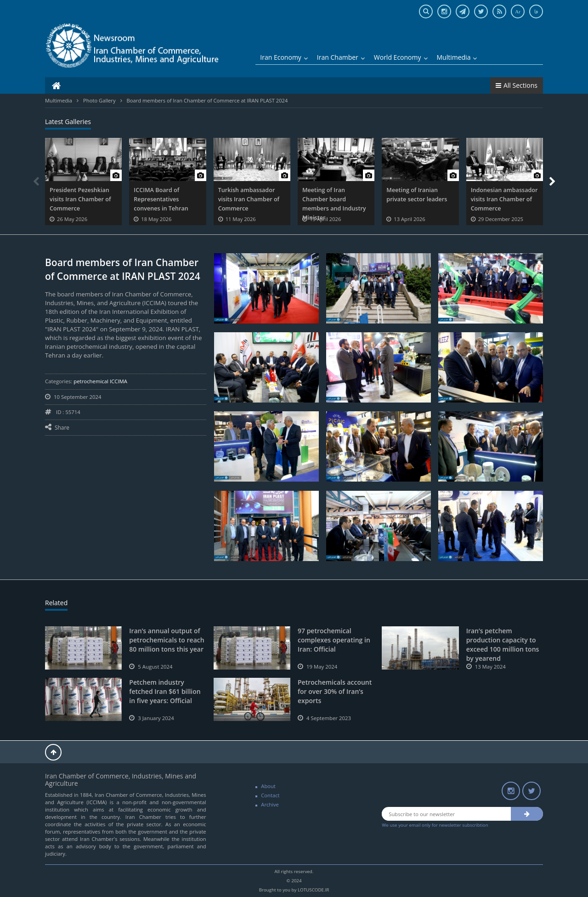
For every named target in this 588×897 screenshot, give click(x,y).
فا (536, 11)
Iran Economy (284, 57)
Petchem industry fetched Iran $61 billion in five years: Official (164, 691)
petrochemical (92, 381)
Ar (517, 11)
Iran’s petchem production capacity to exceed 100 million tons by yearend (502, 644)
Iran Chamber (341, 57)
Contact (270, 795)
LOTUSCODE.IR (313, 890)
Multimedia (457, 57)
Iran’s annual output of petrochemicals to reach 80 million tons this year (166, 639)
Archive (270, 804)
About (268, 786)
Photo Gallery (99, 100)
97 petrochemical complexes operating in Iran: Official (334, 639)
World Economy (401, 57)
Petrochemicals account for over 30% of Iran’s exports (335, 691)
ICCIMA (118, 381)
